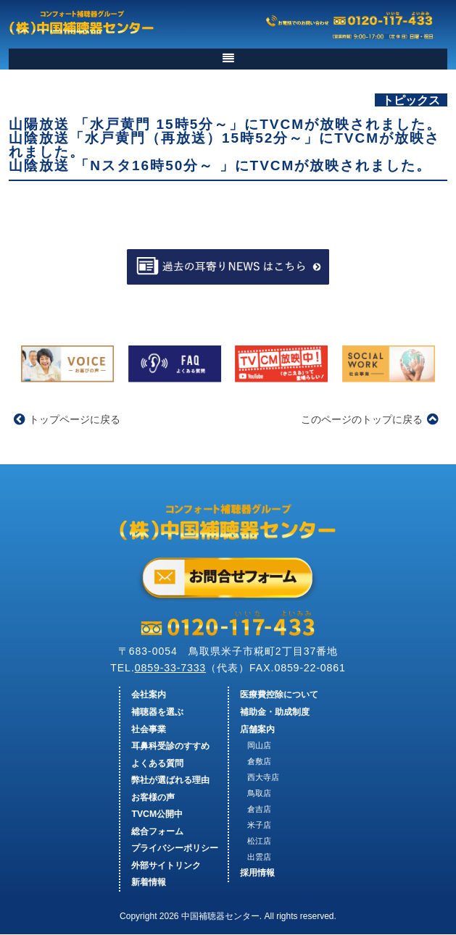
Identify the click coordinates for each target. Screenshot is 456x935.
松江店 (259, 841)
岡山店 (259, 746)
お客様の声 (153, 797)
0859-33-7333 (169, 668)
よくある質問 (157, 763)
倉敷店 (259, 762)
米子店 (259, 825)
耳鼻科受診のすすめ (170, 747)
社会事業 (148, 729)
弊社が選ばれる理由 (170, 781)
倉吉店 (259, 809)
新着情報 (148, 883)
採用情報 (257, 873)
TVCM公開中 (157, 815)
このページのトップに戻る (369, 419)
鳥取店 (259, 793)
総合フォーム (157, 831)
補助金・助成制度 (275, 713)
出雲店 (259, 856)
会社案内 (148, 695)
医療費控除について (279, 695)
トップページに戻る (67, 419)
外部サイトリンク (166, 865)
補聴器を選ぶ (157, 713)
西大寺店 (263, 777)
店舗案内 (257, 729)
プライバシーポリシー (174, 849)
